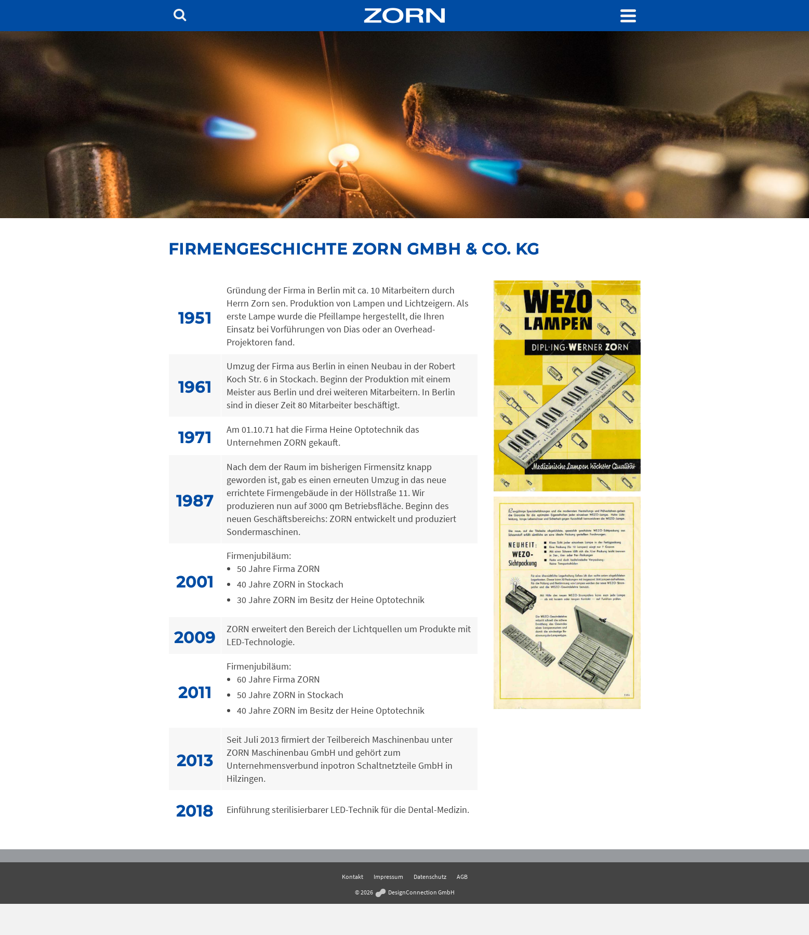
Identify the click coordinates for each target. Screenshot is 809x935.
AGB (462, 876)
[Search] (179, 15)
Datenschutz (430, 876)
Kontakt (352, 876)
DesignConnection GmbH (414, 892)
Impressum (388, 876)
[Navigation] (628, 15)
